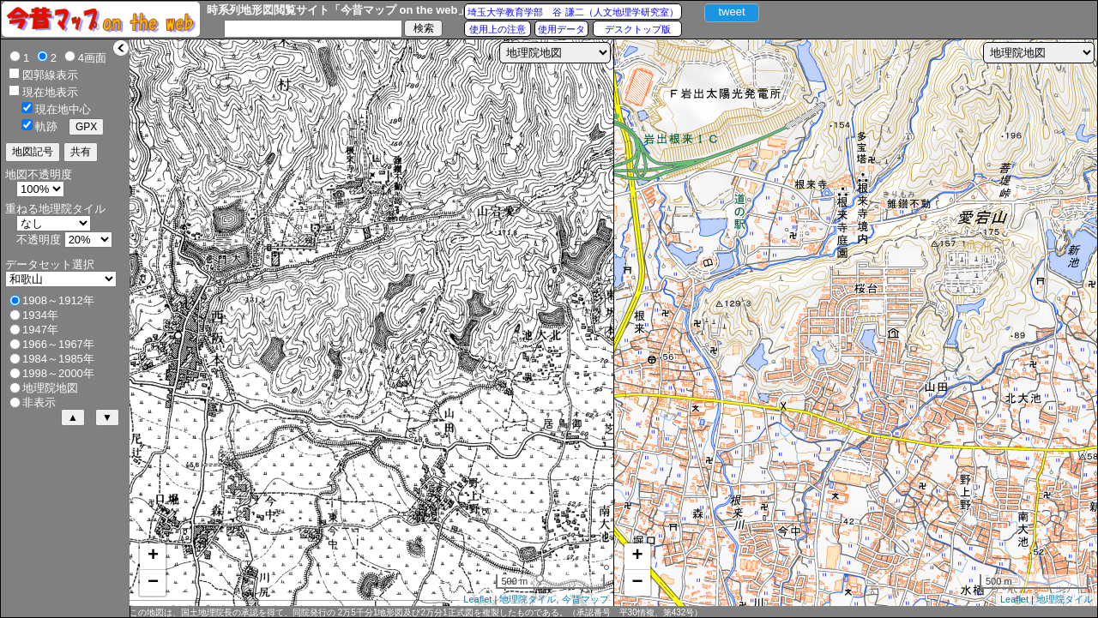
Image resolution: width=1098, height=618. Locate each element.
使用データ (561, 29)
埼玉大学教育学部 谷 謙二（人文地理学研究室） (573, 12)
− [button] (153, 583)
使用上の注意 (497, 29)
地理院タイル (527, 599)
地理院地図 (50, 387)
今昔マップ (585, 599)
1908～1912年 (58, 300)
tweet (731, 11)
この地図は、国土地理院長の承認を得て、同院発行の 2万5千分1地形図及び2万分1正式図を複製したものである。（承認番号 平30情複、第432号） (416, 612)
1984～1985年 (58, 358)
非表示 (39, 402)
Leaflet (477, 599)
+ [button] (153, 556)
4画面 (92, 57)
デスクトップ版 (638, 29)
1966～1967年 (58, 344)
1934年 (40, 315)
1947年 (40, 329)
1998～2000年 (58, 373)
